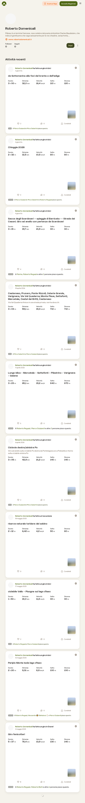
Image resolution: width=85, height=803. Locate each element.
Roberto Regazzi (46, 200)
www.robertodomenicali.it (20, 39)
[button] (50, 3)
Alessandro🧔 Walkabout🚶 (38, 715)
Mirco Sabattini (32, 128)
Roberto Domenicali (20, 28)
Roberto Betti (37, 787)
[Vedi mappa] (72, 115)
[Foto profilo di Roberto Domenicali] (10, 18)
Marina (19, 274)
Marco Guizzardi (19, 128)
